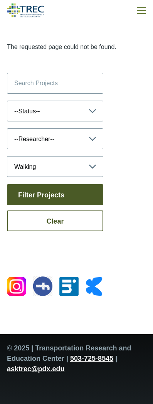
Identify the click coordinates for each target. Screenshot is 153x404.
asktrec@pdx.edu (36, 369)
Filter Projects (41, 195)
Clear (55, 221)
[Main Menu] (141, 10)
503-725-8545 (91, 358)
